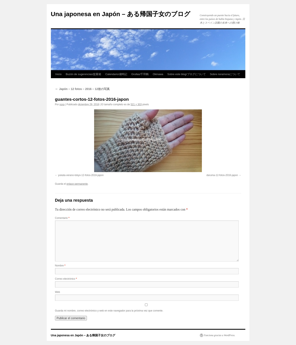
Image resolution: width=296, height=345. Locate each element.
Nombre (60, 265)
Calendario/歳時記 (116, 74)
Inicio (58, 74)
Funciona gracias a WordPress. (219, 335)
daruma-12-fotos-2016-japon (222, 175)
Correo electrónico (66, 278)
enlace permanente (77, 183)
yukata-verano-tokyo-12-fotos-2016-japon (81, 175)
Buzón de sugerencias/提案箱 (83, 74)
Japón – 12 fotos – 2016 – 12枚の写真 (82, 89)
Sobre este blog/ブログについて (186, 74)
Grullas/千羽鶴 (140, 74)
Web (57, 292)
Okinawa (158, 74)
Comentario (62, 218)
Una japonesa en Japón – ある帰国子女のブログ (120, 14)
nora (62, 104)
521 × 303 (136, 104)
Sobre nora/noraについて (225, 74)
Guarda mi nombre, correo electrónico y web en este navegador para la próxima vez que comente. (109, 310)
